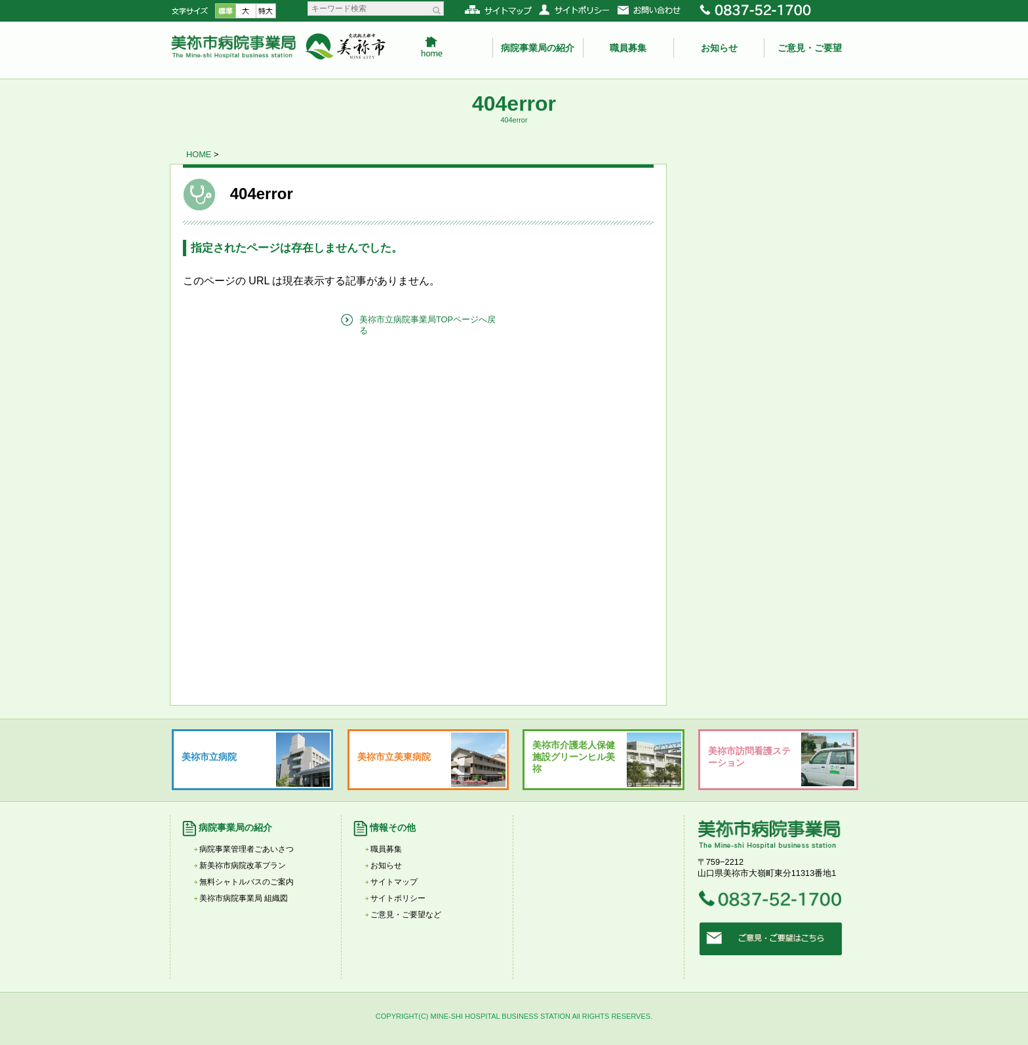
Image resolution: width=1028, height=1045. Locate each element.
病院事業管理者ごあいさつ (246, 849)
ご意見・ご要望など (405, 914)
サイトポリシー (397, 898)
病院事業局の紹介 (537, 48)
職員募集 (628, 48)
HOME (198, 154)
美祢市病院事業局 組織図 (243, 898)
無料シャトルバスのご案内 (246, 881)
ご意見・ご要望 (810, 48)
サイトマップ (394, 881)
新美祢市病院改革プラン (242, 865)
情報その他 (393, 827)
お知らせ (719, 48)
